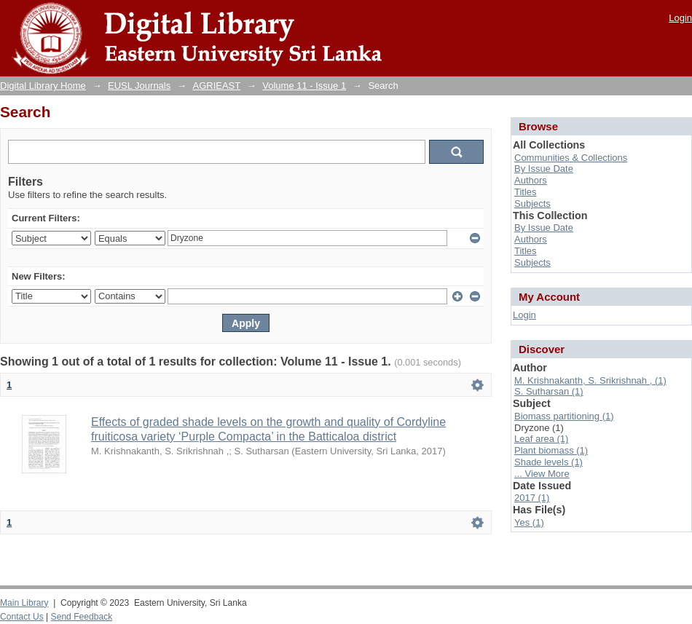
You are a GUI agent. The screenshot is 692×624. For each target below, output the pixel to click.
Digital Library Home (43, 85)
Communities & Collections (570, 157)
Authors (530, 180)
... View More (542, 473)
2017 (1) (531, 497)
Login (680, 17)
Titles (525, 191)
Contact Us (22, 617)
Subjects (532, 203)
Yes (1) (529, 522)
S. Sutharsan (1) (548, 391)
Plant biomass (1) (551, 450)
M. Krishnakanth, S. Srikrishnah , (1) (590, 380)
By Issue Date (543, 168)
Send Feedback (82, 617)
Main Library (24, 603)
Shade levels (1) (548, 462)
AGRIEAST (217, 85)
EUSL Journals (139, 85)
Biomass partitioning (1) (564, 416)
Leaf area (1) (541, 438)
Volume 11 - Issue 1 (304, 85)
